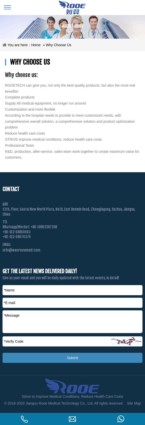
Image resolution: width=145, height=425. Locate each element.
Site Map (134, 403)
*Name (9, 290)
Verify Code (13, 341)
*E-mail (9, 303)
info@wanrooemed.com (21, 250)
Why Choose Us (58, 45)
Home (36, 45)
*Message (11, 315)
